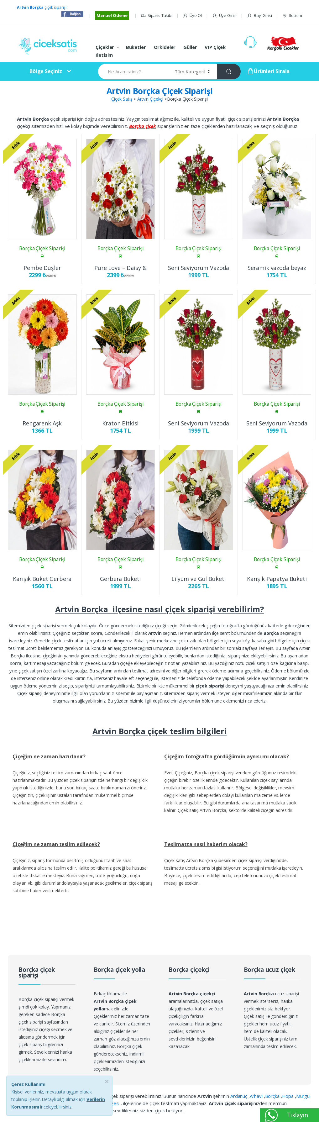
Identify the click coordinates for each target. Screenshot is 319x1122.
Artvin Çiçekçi (150, 99)
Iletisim (292, 15)
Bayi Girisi (259, 15)
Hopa (288, 1096)
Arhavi (257, 1096)
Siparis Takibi (156, 15)
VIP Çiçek (215, 47)
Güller (190, 47)
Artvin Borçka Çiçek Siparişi (160, 91)
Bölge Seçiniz (45, 71)
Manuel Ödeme (112, 15)
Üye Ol (192, 15)
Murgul (303, 1096)
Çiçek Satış (121, 99)
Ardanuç (239, 1096)
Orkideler (165, 47)
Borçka (273, 1096)
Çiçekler (105, 47)
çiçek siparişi (41, 7)
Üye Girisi (224, 15)
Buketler (136, 47)
